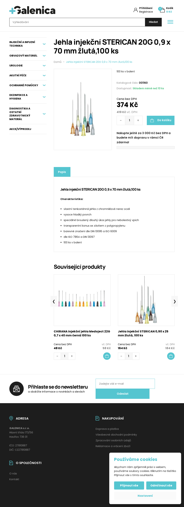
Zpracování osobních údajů (113, 436)
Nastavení (145, 496)
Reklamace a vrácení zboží (113, 442)
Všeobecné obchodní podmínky (116, 430)
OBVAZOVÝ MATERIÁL (23, 57)
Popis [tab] (63, 173)
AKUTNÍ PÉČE (17, 77)
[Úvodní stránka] (46, 10)
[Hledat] (152, 23)
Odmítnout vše (161, 485)
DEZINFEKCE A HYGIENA (18, 98)
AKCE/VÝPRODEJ (20, 130)
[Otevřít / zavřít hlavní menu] (170, 23)
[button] (107, 358)
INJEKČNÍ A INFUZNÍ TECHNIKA (22, 45)
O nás (13, 469)
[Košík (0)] (167, 10)
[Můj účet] (143, 10)
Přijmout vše (130, 485)
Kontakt (14, 475)
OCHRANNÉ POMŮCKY (23, 87)
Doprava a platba (107, 425)
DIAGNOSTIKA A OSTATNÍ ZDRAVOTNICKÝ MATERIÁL (19, 115)
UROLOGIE (16, 67)
